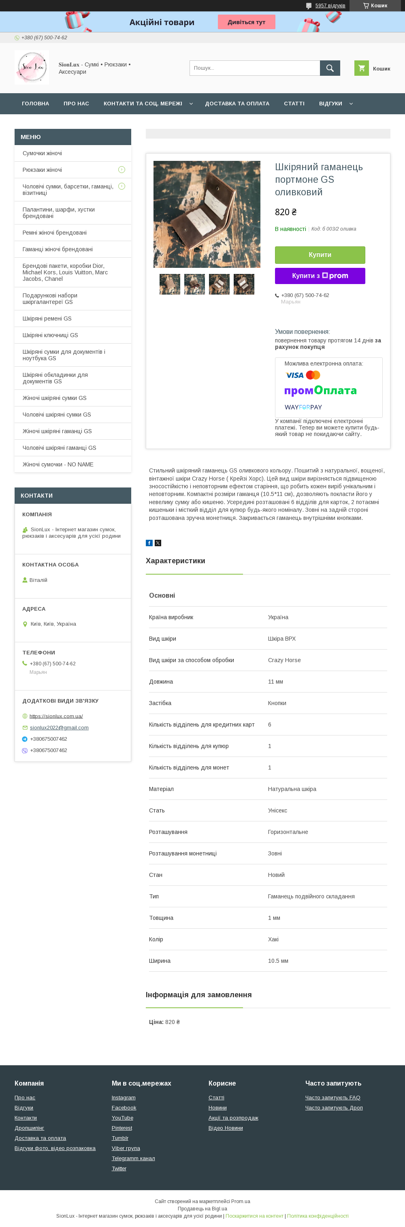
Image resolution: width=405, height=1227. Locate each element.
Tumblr (120, 1138)
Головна (35, 103)
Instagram (124, 1097)
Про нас (76, 103)
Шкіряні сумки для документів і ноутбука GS (64, 354)
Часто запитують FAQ (332, 1097)
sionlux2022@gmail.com (59, 728)
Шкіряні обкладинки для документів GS (55, 378)
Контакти (26, 1118)
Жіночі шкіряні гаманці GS (57, 431)
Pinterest (122, 1128)
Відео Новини (226, 1128)
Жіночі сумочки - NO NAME (58, 464)
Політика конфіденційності (318, 1216)
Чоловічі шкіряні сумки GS (57, 414)
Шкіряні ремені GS (47, 318)
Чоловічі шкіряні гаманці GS (59, 448)
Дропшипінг (29, 1128)
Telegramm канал (133, 1158)
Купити (320, 254)
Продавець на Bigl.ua (202, 1209)
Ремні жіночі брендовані (55, 232)
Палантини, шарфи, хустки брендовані (59, 212)
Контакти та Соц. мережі (143, 103)
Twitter (119, 1168)
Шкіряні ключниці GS (50, 335)
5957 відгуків (330, 6)
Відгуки (330, 103)
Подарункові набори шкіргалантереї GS (50, 298)
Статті (294, 103)
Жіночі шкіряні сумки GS (55, 398)
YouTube (122, 1118)
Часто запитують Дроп (334, 1108)
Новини (218, 1108)
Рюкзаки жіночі (42, 170)
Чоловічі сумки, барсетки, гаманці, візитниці (68, 189)
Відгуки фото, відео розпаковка (55, 1148)
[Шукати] (330, 68)
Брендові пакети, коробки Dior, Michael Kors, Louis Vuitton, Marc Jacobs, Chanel (65, 272)
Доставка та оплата (237, 103)
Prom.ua (240, 1201)
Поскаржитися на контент (255, 1216)
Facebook (124, 1108)
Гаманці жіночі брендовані (58, 249)
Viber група (126, 1148)
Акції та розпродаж (233, 1118)
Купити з (320, 276)
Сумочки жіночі (42, 153)
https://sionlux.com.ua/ (56, 716)
